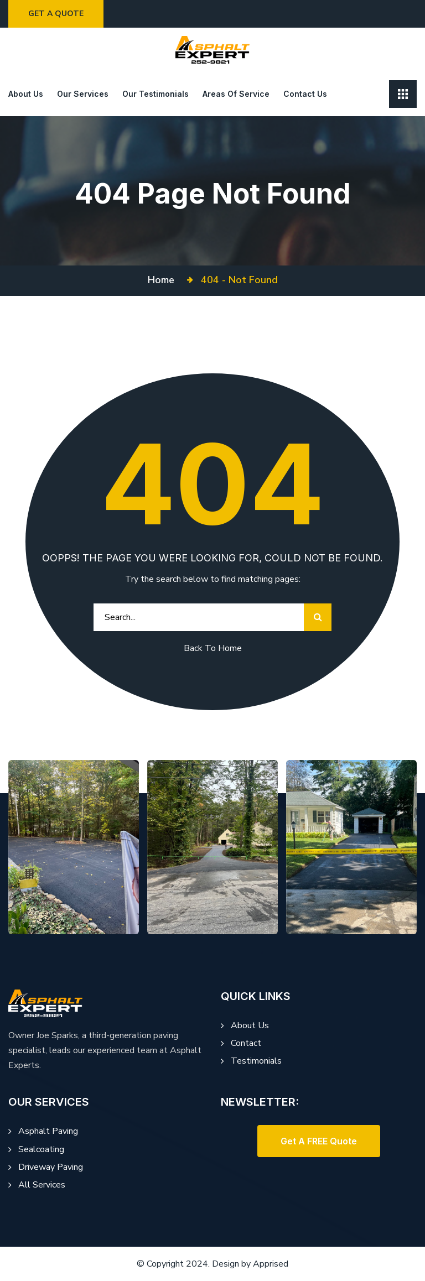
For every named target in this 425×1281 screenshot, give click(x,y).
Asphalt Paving (48, 1131)
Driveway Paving (50, 1167)
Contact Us (305, 93)
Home (164, 280)
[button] (318, 1141)
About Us (250, 1025)
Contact (246, 1043)
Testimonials (256, 1061)
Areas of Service (236, 93)
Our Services (82, 93)
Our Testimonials (155, 93)
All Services (41, 1185)
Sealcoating (41, 1149)
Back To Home (213, 648)
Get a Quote (58, 13)
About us (25, 93)
